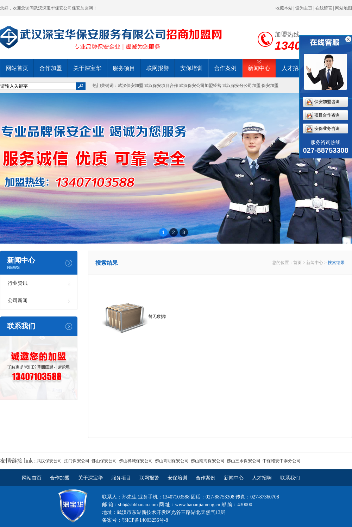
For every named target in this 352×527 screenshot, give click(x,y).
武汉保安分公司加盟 (241, 85)
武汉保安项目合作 (161, 85)
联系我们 (290, 478)
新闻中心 (259, 68)
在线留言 (323, 8)
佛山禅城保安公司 (136, 460)
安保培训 (191, 68)
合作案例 (225, 68)
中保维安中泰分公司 (282, 460)
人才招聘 (293, 68)
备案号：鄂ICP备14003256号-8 (135, 520)
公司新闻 (17, 300)
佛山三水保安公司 (243, 460)
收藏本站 (284, 8)
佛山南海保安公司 (208, 460)
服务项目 (124, 68)
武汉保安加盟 (130, 85)
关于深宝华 (87, 68)
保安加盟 (270, 85)
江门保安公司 (76, 460)
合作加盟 (50, 68)
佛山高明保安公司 (172, 460)
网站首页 (17, 68)
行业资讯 (17, 283)
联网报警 (157, 68)
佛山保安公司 (104, 460)
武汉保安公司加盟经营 (200, 85)
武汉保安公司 (49, 460)
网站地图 (343, 8)
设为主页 (303, 8)
